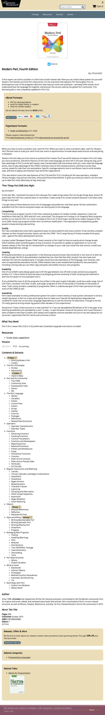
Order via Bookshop (19, 130)
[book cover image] (52, 41)
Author (70, 14)
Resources (47, 14)
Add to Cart (11, 117)
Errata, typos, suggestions (18, 337)
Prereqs (35, 14)
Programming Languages (19, 657)
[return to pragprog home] (11, 4)
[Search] (83, 7)
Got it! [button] (91, 710)
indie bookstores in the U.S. (22, 137)
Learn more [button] (8, 711)
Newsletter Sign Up (12, 643)
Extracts (59, 14)
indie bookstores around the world (53, 137)
